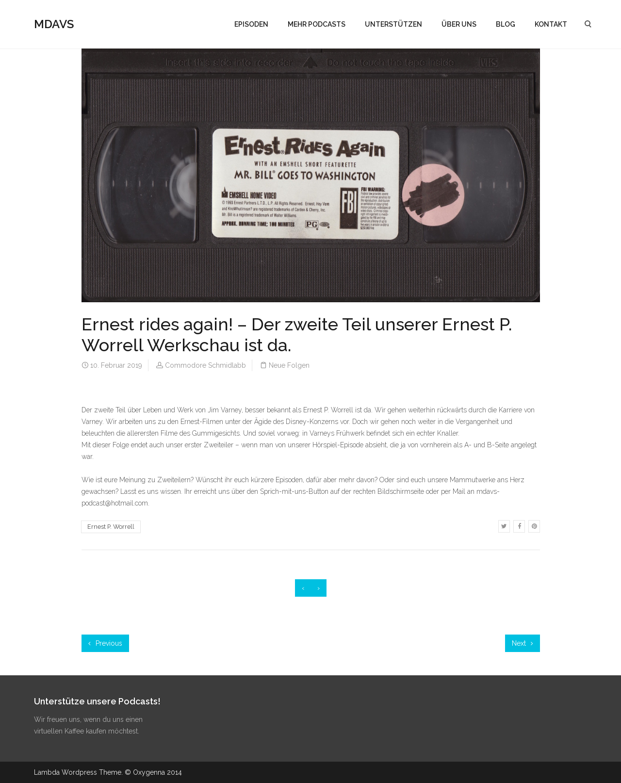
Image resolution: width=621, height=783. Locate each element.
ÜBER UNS (458, 24)
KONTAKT (551, 24)
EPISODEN (251, 24)
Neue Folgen (289, 365)
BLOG (505, 24)
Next (522, 643)
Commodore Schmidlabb (205, 365)
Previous (105, 643)
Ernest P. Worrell (110, 526)
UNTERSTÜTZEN (393, 24)
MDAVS (54, 24)
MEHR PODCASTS (316, 24)
